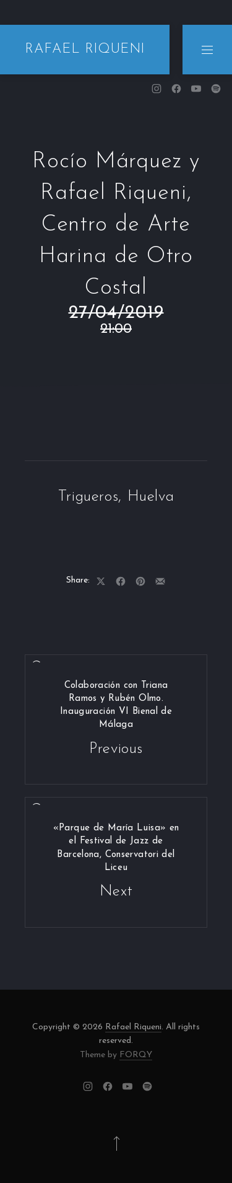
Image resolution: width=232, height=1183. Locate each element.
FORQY (135, 1055)
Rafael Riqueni (133, 1027)
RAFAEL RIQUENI (85, 49)
